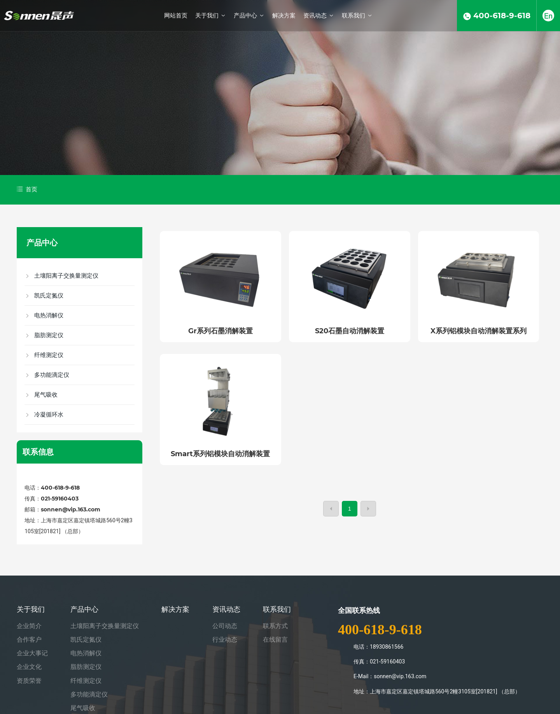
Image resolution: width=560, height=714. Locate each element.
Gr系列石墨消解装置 (220, 331)
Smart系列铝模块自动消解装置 (220, 454)
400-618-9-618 (61, 487)
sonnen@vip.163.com (70, 509)
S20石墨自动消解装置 (349, 331)
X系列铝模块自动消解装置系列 (478, 331)
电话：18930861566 (379, 647)
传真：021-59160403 (51, 498)
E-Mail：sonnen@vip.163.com (390, 676)
